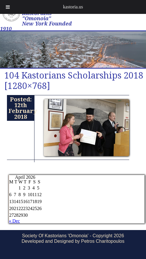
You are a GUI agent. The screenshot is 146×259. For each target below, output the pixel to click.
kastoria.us (73, 6)
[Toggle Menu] (8, 7)
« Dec (14, 220)
